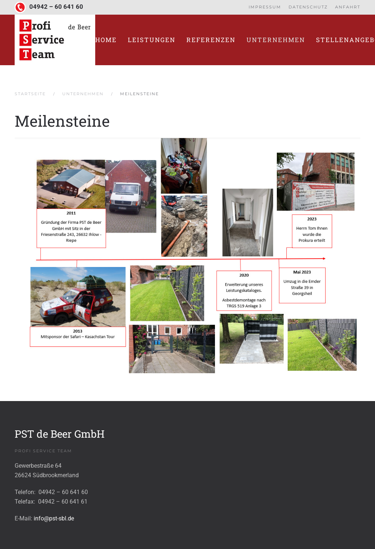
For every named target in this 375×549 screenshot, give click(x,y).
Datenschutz (308, 7)
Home (106, 40)
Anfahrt (347, 7)
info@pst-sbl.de (54, 518)
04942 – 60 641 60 (56, 6)
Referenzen (210, 40)
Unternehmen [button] (275, 40)
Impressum (265, 7)
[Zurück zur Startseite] (55, 40)
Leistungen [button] (151, 40)
